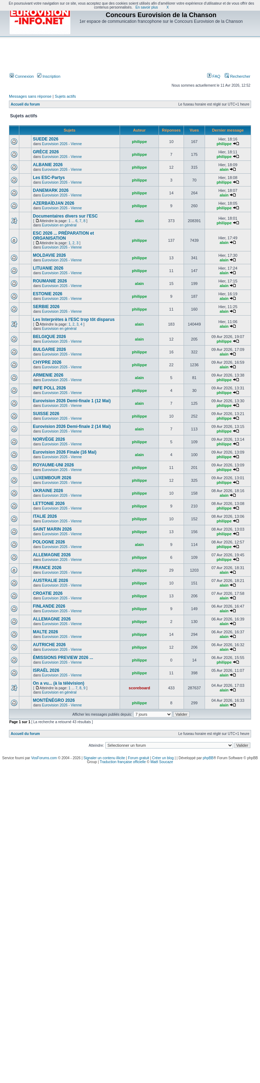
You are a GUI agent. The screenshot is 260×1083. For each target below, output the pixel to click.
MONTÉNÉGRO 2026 (54, 700)
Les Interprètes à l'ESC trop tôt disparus (74, 319)
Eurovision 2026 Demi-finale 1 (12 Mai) (72, 400)
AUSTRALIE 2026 (50, 580)
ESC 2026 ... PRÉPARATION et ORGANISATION (63, 236)
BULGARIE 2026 (49, 349)
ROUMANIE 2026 (50, 281)
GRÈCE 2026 (46, 151)
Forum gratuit (138, 758)
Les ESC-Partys (49, 177)
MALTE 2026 (45, 631)
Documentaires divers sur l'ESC (65, 216)
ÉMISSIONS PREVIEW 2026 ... (63, 657)
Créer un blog (163, 758)
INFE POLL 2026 (49, 387)
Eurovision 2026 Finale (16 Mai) (64, 452)
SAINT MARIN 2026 (52, 529)
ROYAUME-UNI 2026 (53, 465)
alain (224, 169)
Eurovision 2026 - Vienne (62, 144)
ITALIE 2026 (45, 516)
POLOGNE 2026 (49, 542)
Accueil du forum (25, 104)
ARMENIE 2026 (48, 375)
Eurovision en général (59, 225)
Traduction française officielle (123, 762)
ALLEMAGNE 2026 (52, 554)
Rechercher (237, 76)
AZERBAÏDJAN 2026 (53, 203)
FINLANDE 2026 (49, 606)
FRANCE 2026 (47, 567)
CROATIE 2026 (47, 593)
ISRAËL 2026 (46, 670)
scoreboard (139, 688)
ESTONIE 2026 (47, 293)
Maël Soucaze (161, 762)
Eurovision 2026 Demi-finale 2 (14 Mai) (72, 426)
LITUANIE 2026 (48, 268)
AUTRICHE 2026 (49, 644)
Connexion (22, 76)
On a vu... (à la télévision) (58, 683)
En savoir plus (146, 7)
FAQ (213, 76)
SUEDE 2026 (45, 139)
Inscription (48, 76)
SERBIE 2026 (46, 306)
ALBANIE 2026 (47, 164)
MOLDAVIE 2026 (49, 255)
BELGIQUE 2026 (49, 336)
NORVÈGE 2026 (49, 439)
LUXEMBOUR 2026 (52, 477)
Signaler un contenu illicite (104, 758)
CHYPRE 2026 (47, 362)
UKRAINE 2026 (48, 490)
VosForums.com (44, 758)
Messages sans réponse (30, 96)
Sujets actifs (65, 96)
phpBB (208, 758)
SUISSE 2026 (46, 413)
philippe (139, 141)
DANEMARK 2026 (51, 190)
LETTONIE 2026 (49, 503)
